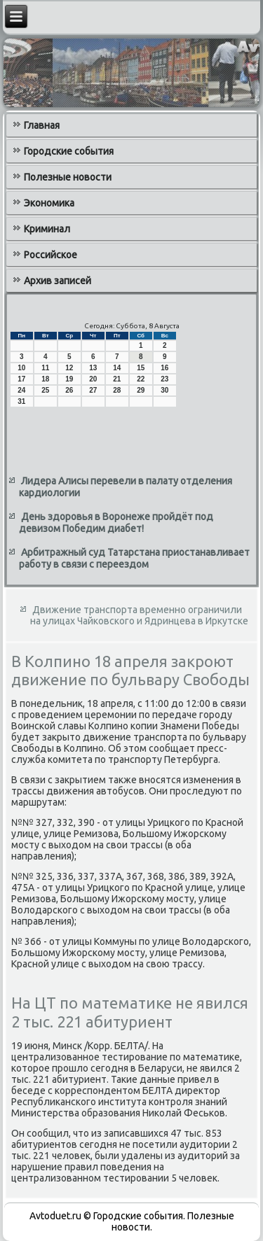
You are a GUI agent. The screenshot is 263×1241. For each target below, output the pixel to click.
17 (21, 379)
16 (164, 368)
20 (93, 379)
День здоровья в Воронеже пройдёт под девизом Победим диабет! (116, 523)
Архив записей (57, 280)
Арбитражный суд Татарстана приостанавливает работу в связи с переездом (134, 558)
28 (117, 390)
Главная (42, 125)
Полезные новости (68, 177)
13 (93, 368)
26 (69, 390)
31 (21, 401)
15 (140, 368)
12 (69, 368)
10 (21, 368)
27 (93, 390)
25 (45, 390)
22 (140, 379)
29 (140, 390)
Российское (50, 254)
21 (117, 379)
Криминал (47, 228)
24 (21, 390)
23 (164, 379)
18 (45, 379)
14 (117, 368)
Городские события (69, 151)
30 (164, 390)
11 (45, 368)
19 (69, 379)
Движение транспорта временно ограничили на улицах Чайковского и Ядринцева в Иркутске (139, 615)
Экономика (49, 203)
